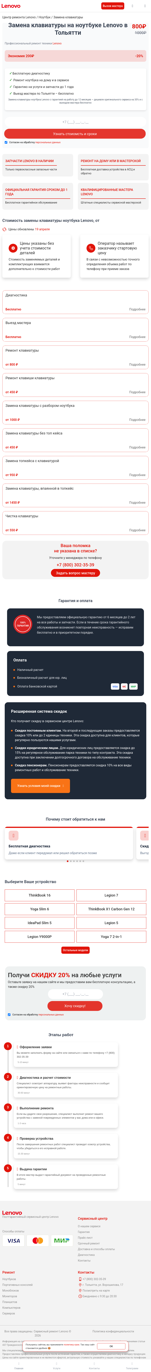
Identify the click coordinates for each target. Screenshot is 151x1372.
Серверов (8, 1313)
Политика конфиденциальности (113, 1331)
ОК (111, 1346)
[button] (67, 861)
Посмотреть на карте (96, 1290)
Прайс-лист (85, 1237)
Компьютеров (11, 1307)
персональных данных (48, 142)
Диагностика (86, 1254)
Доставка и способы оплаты (96, 1249)
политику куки (71, 1344)
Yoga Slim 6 (39, 909)
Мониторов (9, 1296)
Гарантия (84, 1232)
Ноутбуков (9, 1279)
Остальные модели (75, 950)
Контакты (84, 1260)
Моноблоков (10, 1290)
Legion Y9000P (40, 937)
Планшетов (9, 1302)
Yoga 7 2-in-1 (111, 937)
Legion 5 (111, 923)
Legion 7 (111, 895)
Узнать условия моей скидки (40, 786)
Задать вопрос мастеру (75, 573)
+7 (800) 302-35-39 (75, 564)
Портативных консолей (17, 1284)
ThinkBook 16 (40, 895)
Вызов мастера (113, 5)
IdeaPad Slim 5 (40, 923)
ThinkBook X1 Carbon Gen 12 (111, 909)
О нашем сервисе (89, 1226)
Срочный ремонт (89, 1243)
